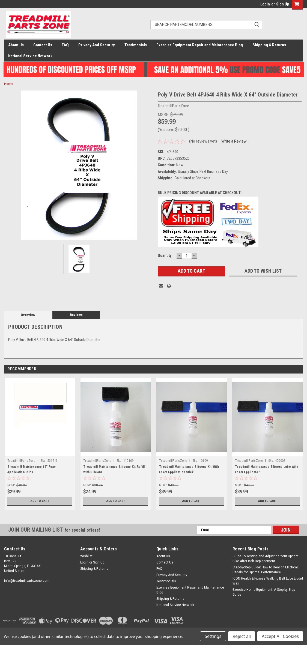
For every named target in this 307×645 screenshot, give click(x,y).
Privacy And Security (96, 45)
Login (265, 4)
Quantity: (165, 255)
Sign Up (282, 4)
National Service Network (30, 55)
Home (8, 84)
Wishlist (86, 556)
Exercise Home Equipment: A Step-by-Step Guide (264, 592)
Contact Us (42, 45)
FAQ (65, 45)
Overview (28, 315)
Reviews (76, 315)
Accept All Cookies (280, 636)
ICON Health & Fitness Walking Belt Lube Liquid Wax (268, 581)
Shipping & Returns (269, 45)
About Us (16, 45)
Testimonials (135, 45)
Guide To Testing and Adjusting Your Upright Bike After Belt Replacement (266, 558)
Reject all (242, 636)
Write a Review (234, 141)
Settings (213, 636)
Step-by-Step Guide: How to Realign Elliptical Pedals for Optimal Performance (265, 569)
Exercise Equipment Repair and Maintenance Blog (199, 45)
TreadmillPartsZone (21, 461)
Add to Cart (40, 501)
